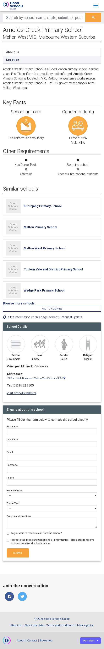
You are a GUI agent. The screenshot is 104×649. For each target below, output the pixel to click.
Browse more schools (19, 303)
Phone (10, 477)
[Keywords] (44, 17)
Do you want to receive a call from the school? (36, 533)
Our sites (89, 640)
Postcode (12, 465)
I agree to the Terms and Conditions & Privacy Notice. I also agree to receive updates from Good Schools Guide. (52, 541)
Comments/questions (19, 516)
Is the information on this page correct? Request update (42, 317)
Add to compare (52, 308)
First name (12, 426)
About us (12, 52)
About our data (34, 625)
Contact (32, 640)
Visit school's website (21, 393)
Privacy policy (85, 625)
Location (12, 60)
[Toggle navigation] (95, 5)
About (20, 640)
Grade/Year (13, 503)
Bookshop (46, 640)
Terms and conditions (60, 625)
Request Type (14, 490)
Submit (17, 553)
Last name (12, 439)
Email (10, 452)
